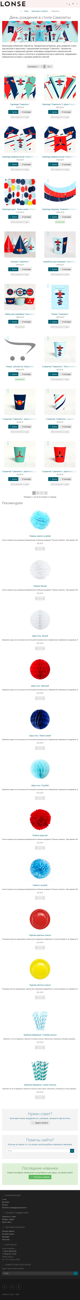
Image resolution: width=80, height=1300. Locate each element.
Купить (13, 112)
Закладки (5, 1237)
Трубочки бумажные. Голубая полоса (39, 1035)
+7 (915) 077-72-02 (9, 1254)
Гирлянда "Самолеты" (20, 104)
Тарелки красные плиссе (40, 935)
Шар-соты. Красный (40, 686)
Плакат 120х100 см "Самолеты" (20, 366)
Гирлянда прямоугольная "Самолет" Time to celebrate (26, 157)
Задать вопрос (40, 1123)
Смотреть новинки (40, 1177)
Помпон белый (40, 586)
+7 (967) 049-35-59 (9, 1251)
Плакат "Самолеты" (60, 314)
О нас (4, 1199)
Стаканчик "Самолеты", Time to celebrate (60, 366)
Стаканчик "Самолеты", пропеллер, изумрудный (23, 471)
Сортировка (33, 67)
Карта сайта (6, 1222)
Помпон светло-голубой (40, 536)
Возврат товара (8, 1219)
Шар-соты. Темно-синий (40, 736)
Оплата (5, 1205)
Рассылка (6, 1240)
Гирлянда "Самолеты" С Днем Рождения (60, 104)
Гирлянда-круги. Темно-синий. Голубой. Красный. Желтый (28, 209)
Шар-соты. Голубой (40, 785)
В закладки (25, 112)
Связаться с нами (9, 1217)
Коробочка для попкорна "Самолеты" (60, 262)
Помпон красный (40, 835)
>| (45, 493)
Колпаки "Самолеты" (20, 262)
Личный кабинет (8, 1231)
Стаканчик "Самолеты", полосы (60, 419)
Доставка (5, 1202)
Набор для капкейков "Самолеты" (20, 314)
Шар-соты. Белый (40, 636)
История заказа (8, 1234)
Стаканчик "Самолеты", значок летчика (19, 419)
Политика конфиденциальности (14, 1208)
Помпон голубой (40, 885)
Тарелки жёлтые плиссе (40, 985)
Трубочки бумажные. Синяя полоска (40, 1085)
